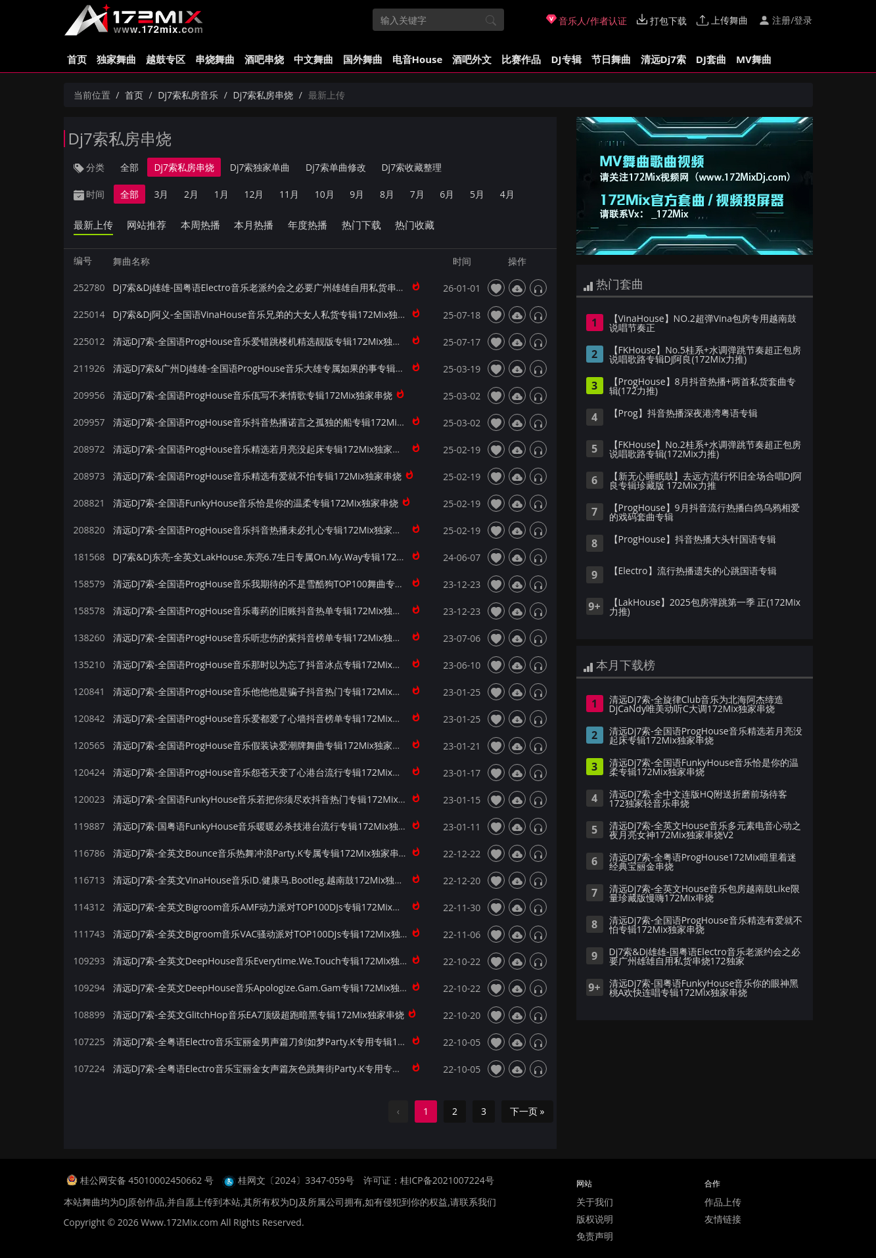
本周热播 (200, 224)
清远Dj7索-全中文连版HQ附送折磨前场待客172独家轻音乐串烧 (698, 799)
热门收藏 (414, 224)
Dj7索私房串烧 (263, 95)
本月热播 (253, 224)
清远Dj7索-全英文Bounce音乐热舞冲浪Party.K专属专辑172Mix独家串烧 (260, 853)
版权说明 (594, 1219)
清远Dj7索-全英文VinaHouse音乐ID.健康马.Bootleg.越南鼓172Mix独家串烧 (268, 880)
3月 (161, 194)
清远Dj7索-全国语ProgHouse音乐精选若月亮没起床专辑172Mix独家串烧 (262, 449)
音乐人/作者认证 (586, 20)
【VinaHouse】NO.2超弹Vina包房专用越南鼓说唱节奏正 (702, 324)
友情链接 (722, 1219)
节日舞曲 (611, 59)
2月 (191, 194)
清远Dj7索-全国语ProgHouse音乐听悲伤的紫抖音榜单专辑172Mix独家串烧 (267, 637)
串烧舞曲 (215, 59)
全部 (129, 167)
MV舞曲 (754, 59)
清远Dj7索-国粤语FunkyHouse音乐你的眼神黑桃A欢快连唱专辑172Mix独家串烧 (704, 989)
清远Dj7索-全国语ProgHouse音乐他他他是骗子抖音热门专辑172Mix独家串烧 (271, 691)
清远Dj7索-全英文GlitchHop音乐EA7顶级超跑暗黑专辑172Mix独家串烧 (258, 1014)
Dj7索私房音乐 (188, 95)
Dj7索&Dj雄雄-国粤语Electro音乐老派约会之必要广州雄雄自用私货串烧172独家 (276, 287)
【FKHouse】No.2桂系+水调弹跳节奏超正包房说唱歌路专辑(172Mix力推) (705, 450)
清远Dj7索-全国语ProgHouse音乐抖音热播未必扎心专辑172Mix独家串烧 (262, 530)
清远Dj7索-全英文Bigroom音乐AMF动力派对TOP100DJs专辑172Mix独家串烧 (271, 907)
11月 (289, 194)
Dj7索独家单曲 (260, 167)
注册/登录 (785, 20)
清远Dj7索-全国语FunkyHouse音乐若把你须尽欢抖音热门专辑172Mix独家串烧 (274, 799)
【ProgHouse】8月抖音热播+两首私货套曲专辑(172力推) (702, 387)
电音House (417, 59)
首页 (77, 59)
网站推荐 (146, 224)
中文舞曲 (313, 59)
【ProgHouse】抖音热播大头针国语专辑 (692, 540)
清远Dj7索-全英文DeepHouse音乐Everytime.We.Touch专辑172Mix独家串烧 (270, 961)
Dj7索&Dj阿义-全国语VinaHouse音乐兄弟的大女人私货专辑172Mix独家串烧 (269, 314)
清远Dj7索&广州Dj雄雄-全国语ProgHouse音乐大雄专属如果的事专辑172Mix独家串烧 (288, 368)
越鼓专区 (165, 59)
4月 (507, 194)
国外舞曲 (362, 59)
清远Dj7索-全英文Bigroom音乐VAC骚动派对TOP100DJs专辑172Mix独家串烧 (270, 934)
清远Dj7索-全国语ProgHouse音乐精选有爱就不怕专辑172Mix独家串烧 (257, 476)
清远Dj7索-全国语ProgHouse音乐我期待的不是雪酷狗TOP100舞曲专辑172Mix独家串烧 (293, 583)
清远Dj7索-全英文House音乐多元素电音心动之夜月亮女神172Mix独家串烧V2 (705, 831)
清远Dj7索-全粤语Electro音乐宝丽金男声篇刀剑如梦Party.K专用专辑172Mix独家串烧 (287, 1041)
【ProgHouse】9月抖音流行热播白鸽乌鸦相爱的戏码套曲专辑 (704, 513)
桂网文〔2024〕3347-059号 (296, 1180)
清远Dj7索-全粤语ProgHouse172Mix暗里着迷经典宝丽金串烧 (703, 862)
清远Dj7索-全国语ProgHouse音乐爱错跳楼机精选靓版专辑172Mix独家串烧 (267, 341)
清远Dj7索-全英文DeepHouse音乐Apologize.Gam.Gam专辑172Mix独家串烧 (270, 987)
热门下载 (361, 224)
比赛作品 (521, 59)
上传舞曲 (722, 20)
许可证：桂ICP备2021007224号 (428, 1180)
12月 (254, 194)
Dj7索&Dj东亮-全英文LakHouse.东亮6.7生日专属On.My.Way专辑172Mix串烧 (271, 556)
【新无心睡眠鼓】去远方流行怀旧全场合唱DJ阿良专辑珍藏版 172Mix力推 (705, 481)
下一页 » (527, 1111)
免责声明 (594, 1236)
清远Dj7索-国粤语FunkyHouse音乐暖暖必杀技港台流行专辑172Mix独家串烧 (269, 826)
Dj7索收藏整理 (411, 167)
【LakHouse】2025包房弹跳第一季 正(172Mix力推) (705, 608)
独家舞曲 (116, 59)
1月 (221, 194)
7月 (417, 194)
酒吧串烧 (264, 59)
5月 (477, 194)
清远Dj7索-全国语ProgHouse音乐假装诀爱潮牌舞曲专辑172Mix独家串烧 (262, 745)
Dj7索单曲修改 (336, 167)
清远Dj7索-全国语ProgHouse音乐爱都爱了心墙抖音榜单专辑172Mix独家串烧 (271, 718)
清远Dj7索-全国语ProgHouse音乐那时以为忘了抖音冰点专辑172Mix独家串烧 (271, 664)
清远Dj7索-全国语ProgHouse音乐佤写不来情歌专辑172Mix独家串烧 (253, 395)
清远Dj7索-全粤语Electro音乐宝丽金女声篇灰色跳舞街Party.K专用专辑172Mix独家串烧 (291, 1068)
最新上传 (93, 224)
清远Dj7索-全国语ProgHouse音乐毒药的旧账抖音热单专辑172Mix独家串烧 (267, 610)
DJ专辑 (566, 59)
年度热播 (307, 224)
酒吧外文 (472, 59)
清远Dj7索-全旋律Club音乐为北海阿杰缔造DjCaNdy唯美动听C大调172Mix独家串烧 (696, 705)
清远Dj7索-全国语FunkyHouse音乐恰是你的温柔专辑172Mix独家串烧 (255, 503)
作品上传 (722, 1202)
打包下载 (662, 20)
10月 (324, 194)
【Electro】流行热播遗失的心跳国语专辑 (693, 571)
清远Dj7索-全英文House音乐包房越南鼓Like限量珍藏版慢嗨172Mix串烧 (704, 894)
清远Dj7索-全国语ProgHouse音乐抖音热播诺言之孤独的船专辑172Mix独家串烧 (276, 422)
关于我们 (594, 1202)
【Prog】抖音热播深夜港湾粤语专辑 (683, 414)
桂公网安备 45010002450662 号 (148, 1180)
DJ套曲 (711, 59)
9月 (357, 194)
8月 (387, 194)
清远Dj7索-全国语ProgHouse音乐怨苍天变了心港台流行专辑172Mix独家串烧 (271, 772)
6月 (447, 194)
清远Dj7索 (663, 59)
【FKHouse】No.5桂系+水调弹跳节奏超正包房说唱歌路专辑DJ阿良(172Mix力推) (705, 355)
